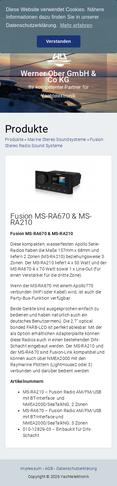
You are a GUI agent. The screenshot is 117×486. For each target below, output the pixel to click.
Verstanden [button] (58, 41)
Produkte (14, 139)
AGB (49, 468)
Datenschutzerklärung (76, 468)
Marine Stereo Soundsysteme (56, 139)
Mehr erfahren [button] (76, 25)
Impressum (30, 468)
